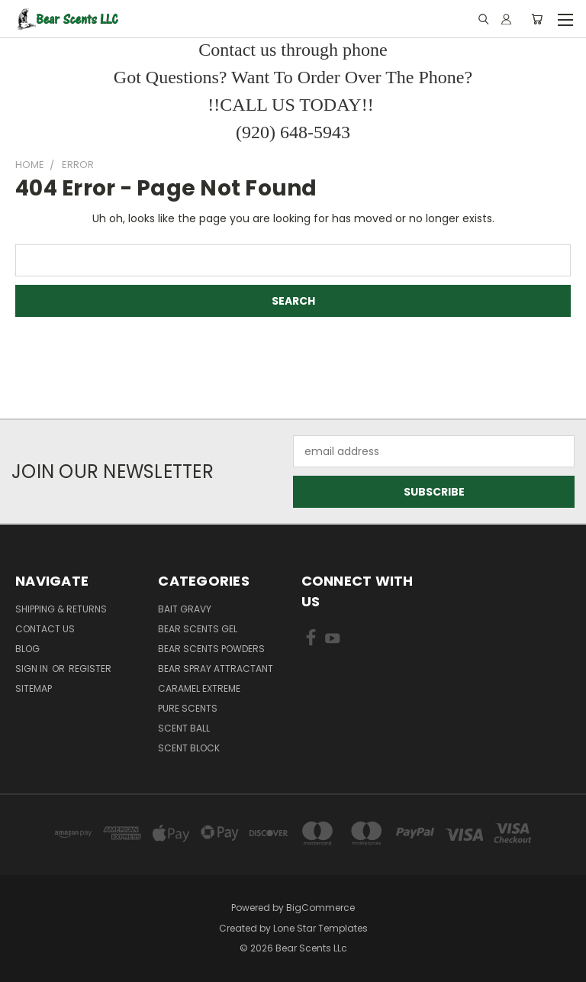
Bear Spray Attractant (215, 668)
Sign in (32, 668)
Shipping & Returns (61, 608)
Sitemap (33, 688)
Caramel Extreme (199, 688)
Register (90, 668)
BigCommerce (320, 907)
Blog (27, 648)
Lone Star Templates (320, 928)
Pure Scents (187, 708)
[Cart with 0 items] (537, 19)
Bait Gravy (184, 608)
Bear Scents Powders (211, 648)
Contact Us (45, 628)
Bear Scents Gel (197, 628)
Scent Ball (184, 728)
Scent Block (189, 747)
